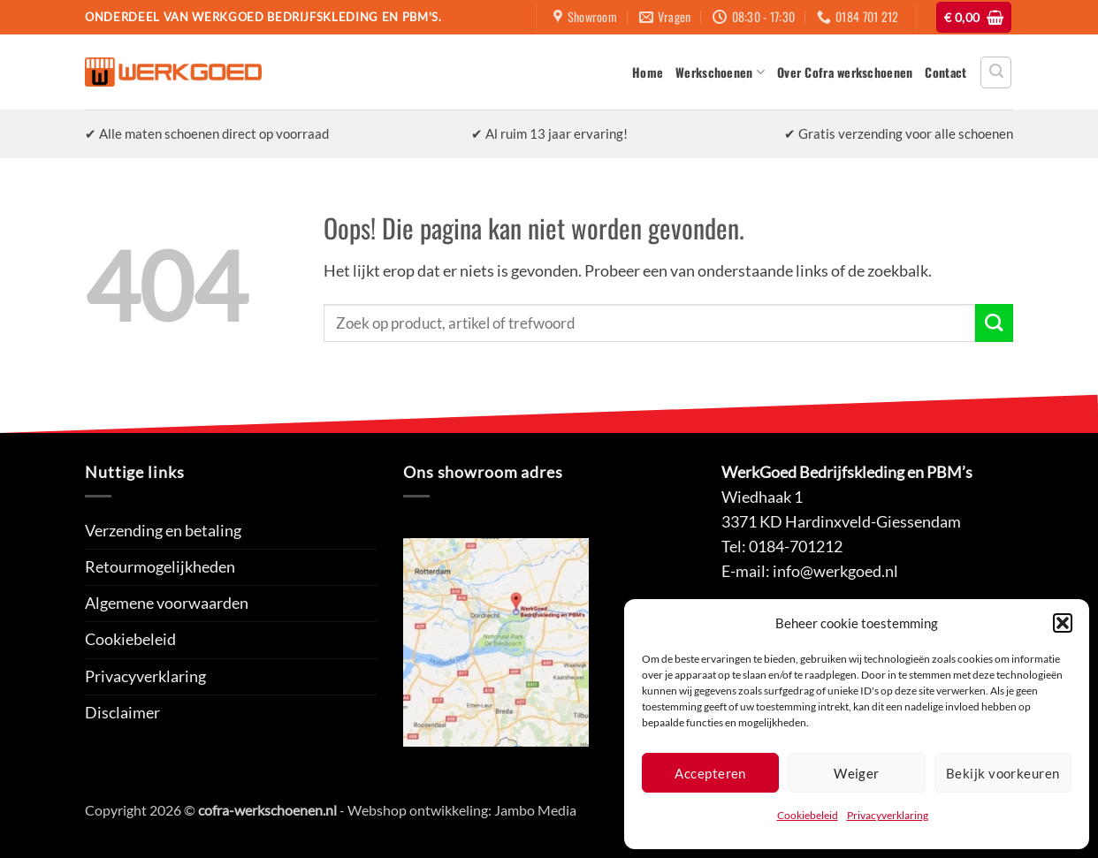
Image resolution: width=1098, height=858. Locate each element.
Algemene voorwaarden (166, 603)
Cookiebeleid (807, 815)
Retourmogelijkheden (160, 567)
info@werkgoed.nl (835, 571)
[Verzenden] (994, 323)
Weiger (857, 773)
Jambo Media (535, 809)
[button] (1062, 623)
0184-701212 (796, 546)
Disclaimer (122, 712)
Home (647, 72)
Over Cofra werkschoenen (844, 72)
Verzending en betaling (163, 530)
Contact (945, 72)
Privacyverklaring (887, 815)
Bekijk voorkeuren (1003, 773)
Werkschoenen (720, 72)
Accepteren (710, 773)
